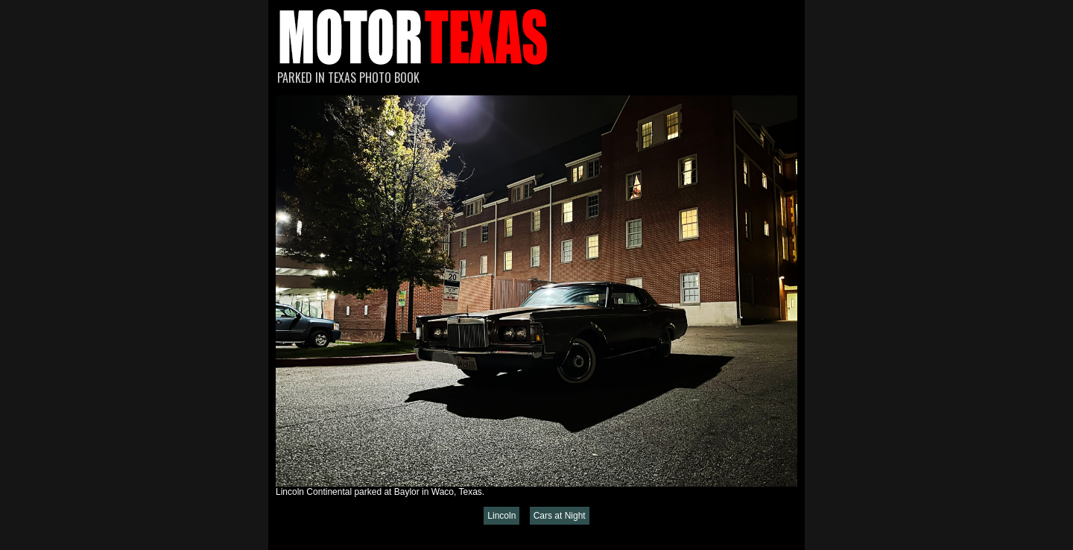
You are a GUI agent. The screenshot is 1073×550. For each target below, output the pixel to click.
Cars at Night (560, 516)
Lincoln (501, 516)
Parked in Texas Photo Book (348, 77)
